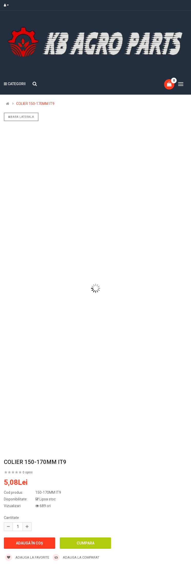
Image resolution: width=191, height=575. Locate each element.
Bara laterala (21, 116)
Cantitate (11, 518)
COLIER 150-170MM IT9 (35, 103)
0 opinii (28, 472)
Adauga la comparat (76, 557)
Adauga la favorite (27, 557)
